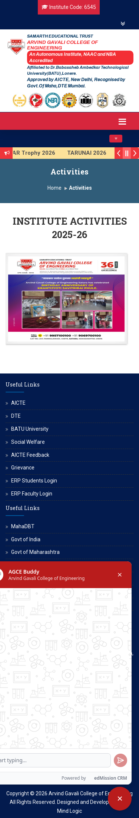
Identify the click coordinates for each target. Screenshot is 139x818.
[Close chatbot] (120, 799)
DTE (16, 416)
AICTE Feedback (30, 455)
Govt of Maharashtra (35, 552)
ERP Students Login (34, 481)
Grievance (22, 468)
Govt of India (25, 539)
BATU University (30, 429)
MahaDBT (22, 526)
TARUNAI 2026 (92, 153)
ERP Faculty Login (31, 494)
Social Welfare (28, 442)
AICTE (18, 403)
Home (54, 188)
